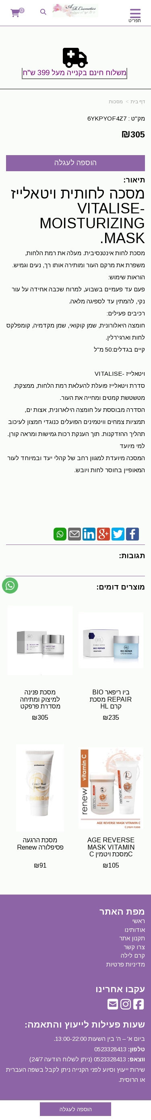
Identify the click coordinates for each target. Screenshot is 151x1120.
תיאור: (134, 180)
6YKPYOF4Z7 (106, 118)
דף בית (137, 101)
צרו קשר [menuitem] (134, 947)
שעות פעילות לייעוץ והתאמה (86, 1025)
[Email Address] (113, 1006)
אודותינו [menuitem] (134, 929)
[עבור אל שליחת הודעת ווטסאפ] (10, 585)
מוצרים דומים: (120, 587)
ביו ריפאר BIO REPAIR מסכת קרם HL (111, 699)
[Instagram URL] (125, 1006)
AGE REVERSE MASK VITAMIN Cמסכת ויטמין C (110, 847)
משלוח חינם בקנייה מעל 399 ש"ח (74, 73)
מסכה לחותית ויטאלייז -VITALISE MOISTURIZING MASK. (78, 215)
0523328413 (110, 1049)
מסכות (116, 101)
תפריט (134, 20)
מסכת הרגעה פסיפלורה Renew (40, 844)
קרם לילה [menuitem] (133, 955)
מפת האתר (122, 912)
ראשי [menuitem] (138, 920)
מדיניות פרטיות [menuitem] (125, 964)
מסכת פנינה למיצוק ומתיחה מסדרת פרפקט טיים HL (40, 703)
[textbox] (75, 65)
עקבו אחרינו (120, 989)
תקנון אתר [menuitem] (132, 938)
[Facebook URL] (138, 1006)
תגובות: (132, 556)
